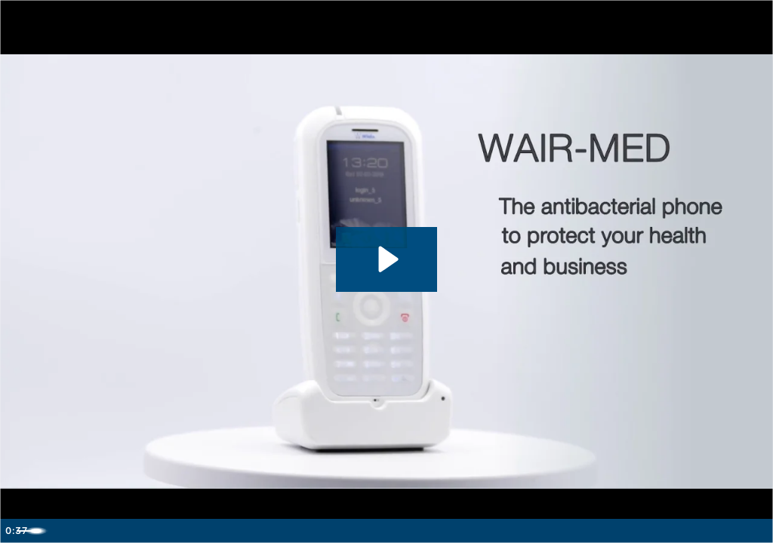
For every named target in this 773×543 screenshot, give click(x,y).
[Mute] (692, 529)
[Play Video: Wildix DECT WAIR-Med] (386, 257)
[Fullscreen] (757, 529)
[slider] (369, 529)
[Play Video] (16, 529)
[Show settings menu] (725, 529)
